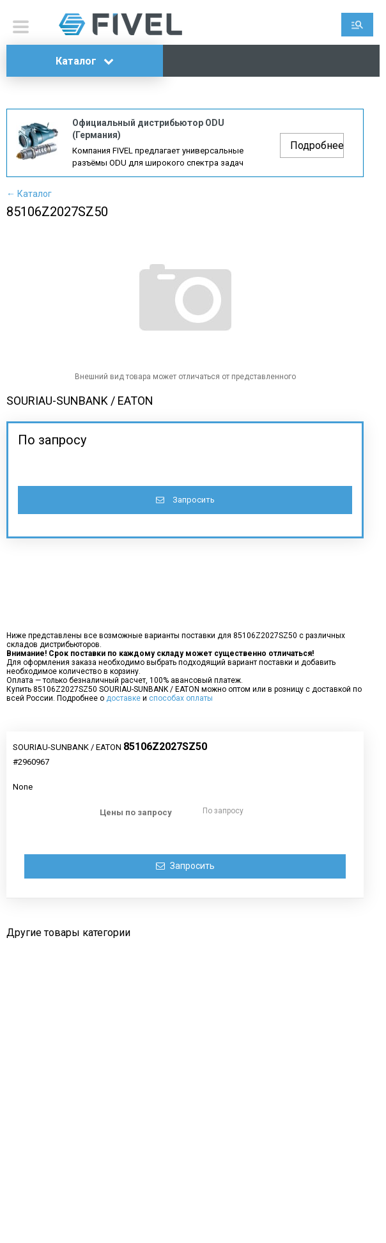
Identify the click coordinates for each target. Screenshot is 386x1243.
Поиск (357, 24)
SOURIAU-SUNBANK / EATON (79, 400)
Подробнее (317, 145)
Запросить (185, 499)
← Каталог (29, 194)
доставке (123, 698)
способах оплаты (181, 698)
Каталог (85, 61)
